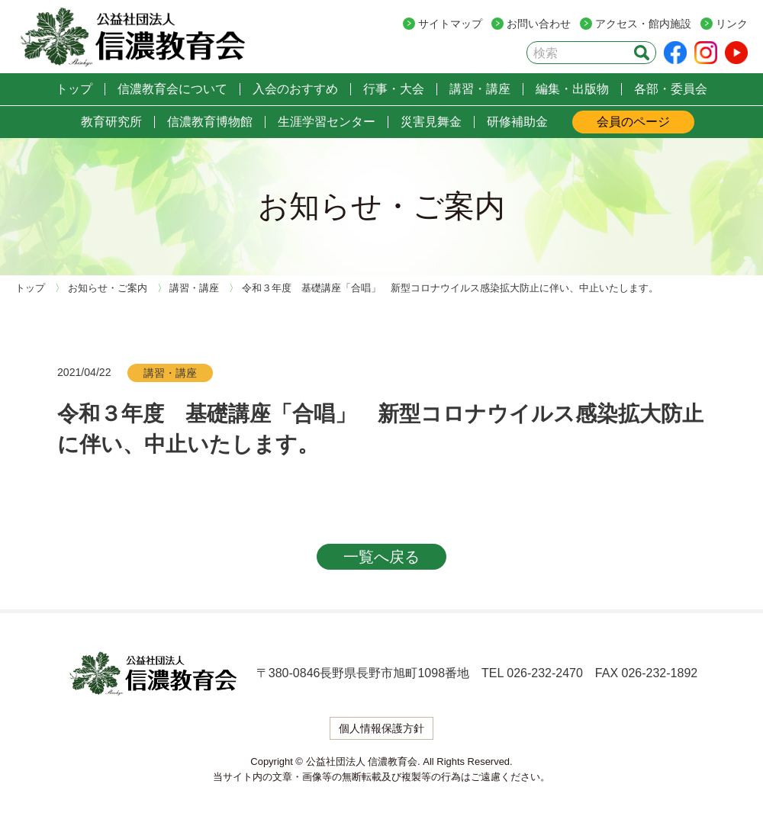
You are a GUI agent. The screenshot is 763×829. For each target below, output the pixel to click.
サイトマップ (450, 24)
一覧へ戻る (381, 556)
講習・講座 (170, 373)
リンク (732, 24)
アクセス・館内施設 (643, 24)
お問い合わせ (539, 24)
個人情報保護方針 (381, 728)
